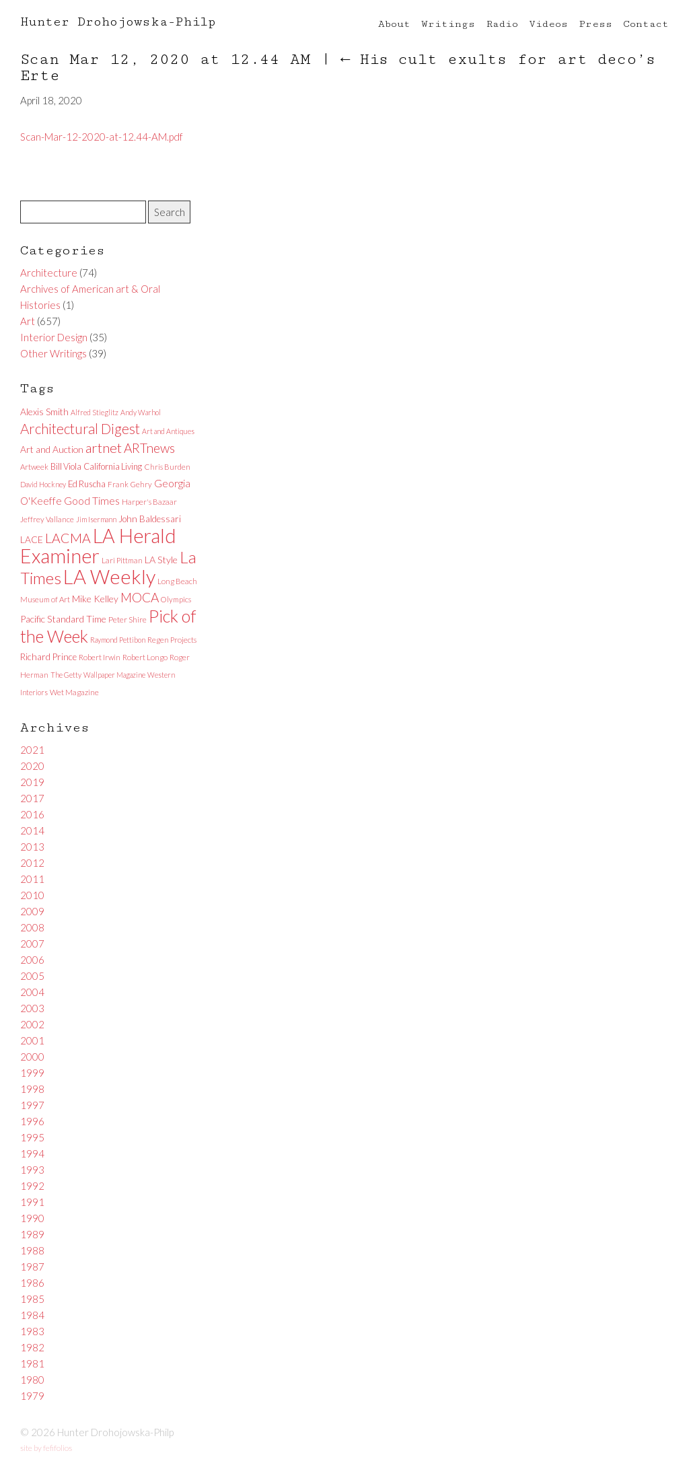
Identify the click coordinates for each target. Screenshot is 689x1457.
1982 (32, 1347)
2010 (32, 895)
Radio (502, 24)
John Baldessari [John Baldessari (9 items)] (149, 518)
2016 (32, 814)
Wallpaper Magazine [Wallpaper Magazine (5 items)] (114, 674)
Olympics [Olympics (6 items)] (176, 599)
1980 (32, 1380)
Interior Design (53, 337)
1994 (32, 1153)
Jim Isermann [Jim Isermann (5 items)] (96, 519)
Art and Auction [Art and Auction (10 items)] (51, 449)
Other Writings (53, 353)
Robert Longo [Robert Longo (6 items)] (145, 657)
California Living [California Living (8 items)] (112, 466)
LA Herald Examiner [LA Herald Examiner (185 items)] (98, 545)
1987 (32, 1266)
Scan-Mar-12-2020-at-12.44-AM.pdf (101, 137)
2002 (32, 1024)
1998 (32, 1089)
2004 (32, 992)
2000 (32, 1057)
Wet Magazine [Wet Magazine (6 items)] (74, 692)
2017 (32, 798)
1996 (32, 1121)
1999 (32, 1073)
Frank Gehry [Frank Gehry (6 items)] (130, 484)
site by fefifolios (46, 1448)
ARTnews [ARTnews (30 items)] (149, 448)
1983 (32, 1331)
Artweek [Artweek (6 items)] (34, 466)
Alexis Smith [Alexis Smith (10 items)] (44, 411)
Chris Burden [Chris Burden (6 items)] (167, 466)
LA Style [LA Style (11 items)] (161, 559)
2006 (32, 960)
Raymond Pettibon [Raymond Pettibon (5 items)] (117, 639)
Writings (448, 24)
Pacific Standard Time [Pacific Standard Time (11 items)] (63, 619)
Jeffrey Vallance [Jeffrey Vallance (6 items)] (47, 519)
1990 (32, 1218)
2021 (32, 750)
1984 (32, 1315)
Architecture (48, 272)
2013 (32, 847)
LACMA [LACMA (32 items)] (68, 538)
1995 (32, 1137)
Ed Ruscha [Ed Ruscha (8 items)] (87, 483)
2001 (32, 1040)
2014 (32, 830)
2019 (32, 782)
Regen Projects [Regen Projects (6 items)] (171, 639)
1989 (32, 1234)
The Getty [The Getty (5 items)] (65, 674)
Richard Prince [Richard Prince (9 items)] (48, 656)
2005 (32, 976)
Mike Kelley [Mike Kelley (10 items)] (95, 598)
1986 (32, 1283)
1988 (32, 1250)
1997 (32, 1105)
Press (595, 24)
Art (27, 321)
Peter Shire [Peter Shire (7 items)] (127, 619)
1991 (32, 1202)
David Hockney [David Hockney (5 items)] (43, 484)
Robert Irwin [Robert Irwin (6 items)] (99, 657)
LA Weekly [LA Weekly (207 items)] (109, 576)
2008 (32, 927)
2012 (32, 863)
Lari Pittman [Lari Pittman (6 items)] (122, 560)
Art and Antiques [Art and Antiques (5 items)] (168, 431)
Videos (548, 24)
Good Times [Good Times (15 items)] (92, 500)
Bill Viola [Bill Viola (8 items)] (65, 466)
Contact (646, 24)
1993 (32, 1170)
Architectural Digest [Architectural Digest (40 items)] (80, 429)
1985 (32, 1299)
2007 (32, 943)
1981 (32, 1363)
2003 (32, 1008)
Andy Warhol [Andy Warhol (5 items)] (140, 412)
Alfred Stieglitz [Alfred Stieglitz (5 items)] (94, 412)
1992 (32, 1186)
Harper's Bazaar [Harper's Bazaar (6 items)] (149, 501)
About (394, 24)
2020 (32, 766)
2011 (32, 879)
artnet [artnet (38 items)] (103, 447)
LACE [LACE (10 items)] (31, 539)
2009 (32, 911)
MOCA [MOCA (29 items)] (139, 597)
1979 (32, 1396)
